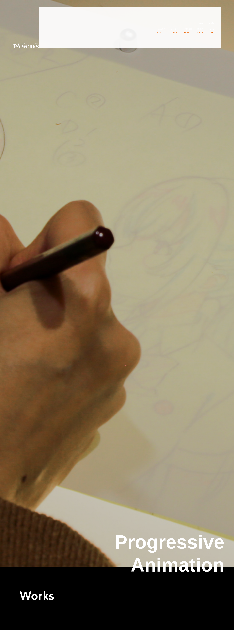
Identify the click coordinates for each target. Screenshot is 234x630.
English (217, 7)
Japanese (207, 7)
